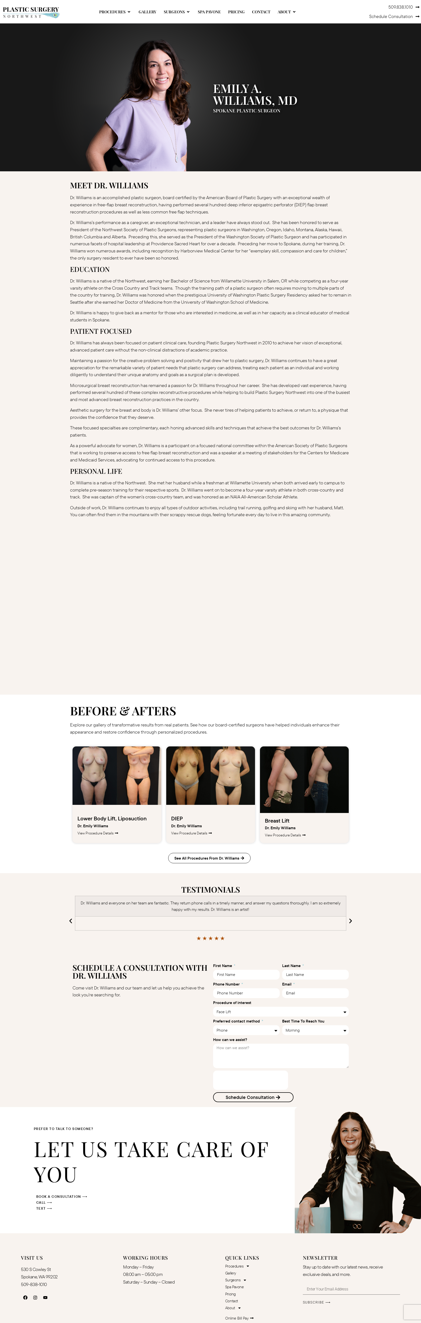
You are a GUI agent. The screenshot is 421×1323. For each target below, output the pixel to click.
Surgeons (236, 1280)
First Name (223, 966)
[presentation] (250, 1080)
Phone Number (227, 984)
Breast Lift (277, 820)
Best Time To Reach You (303, 1021)
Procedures (237, 1266)
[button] (115, 12)
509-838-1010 (34, 1284)
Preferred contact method (237, 1021)
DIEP (177, 818)
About (233, 1308)
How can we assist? (230, 1040)
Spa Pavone (234, 1287)
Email (287, 984)
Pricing (230, 1294)
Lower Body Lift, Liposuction (112, 818)
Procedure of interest (232, 1003)
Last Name (292, 966)
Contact (231, 1301)
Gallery (230, 1272)
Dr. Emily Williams (92, 825)
